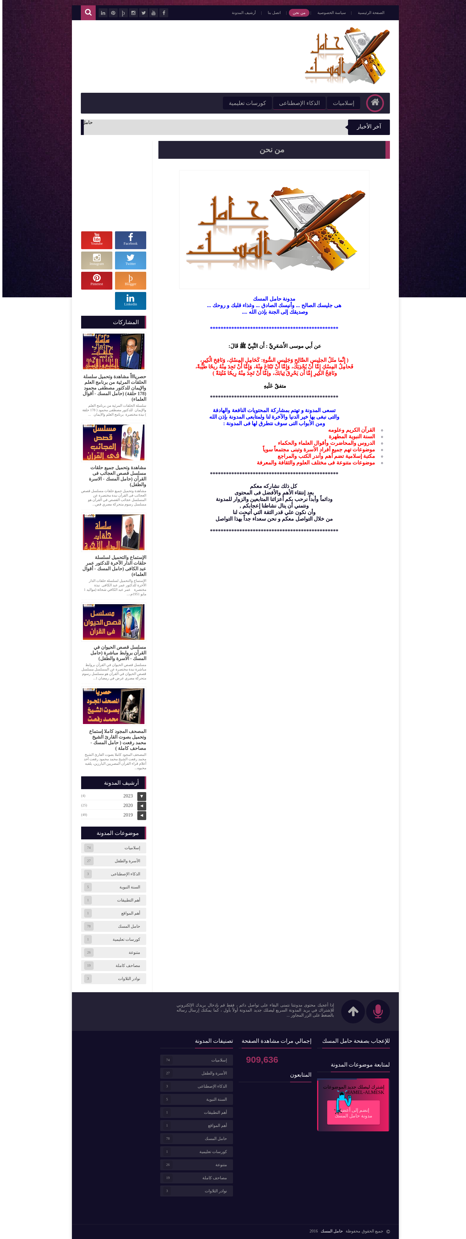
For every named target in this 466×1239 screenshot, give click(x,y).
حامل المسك (127, 926)
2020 (125, 805)
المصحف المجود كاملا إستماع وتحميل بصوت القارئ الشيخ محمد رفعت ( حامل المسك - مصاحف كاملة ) (115, 740)
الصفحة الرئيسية (368, 12)
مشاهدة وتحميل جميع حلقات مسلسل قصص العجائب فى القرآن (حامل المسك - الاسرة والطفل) (115, 476)
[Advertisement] (186, 56)
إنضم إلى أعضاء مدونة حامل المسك (349, 1109)
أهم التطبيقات (126, 900)
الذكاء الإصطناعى (297, 103)
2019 (125, 814)
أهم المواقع (128, 913)
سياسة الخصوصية (329, 12)
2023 (125, 795)
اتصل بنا (271, 12)
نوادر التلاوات (127, 978)
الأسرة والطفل (125, 861)
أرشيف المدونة (241, 12)
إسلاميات (341, 103)
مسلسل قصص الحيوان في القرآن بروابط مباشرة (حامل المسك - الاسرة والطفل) (116, 653)
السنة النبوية (127, 887)
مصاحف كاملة (125, 965)
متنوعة (132, 952)
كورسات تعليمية (245, 103)
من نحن (296, 12)
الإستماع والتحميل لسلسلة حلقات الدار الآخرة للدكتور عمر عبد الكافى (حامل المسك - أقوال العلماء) (112, 566)
